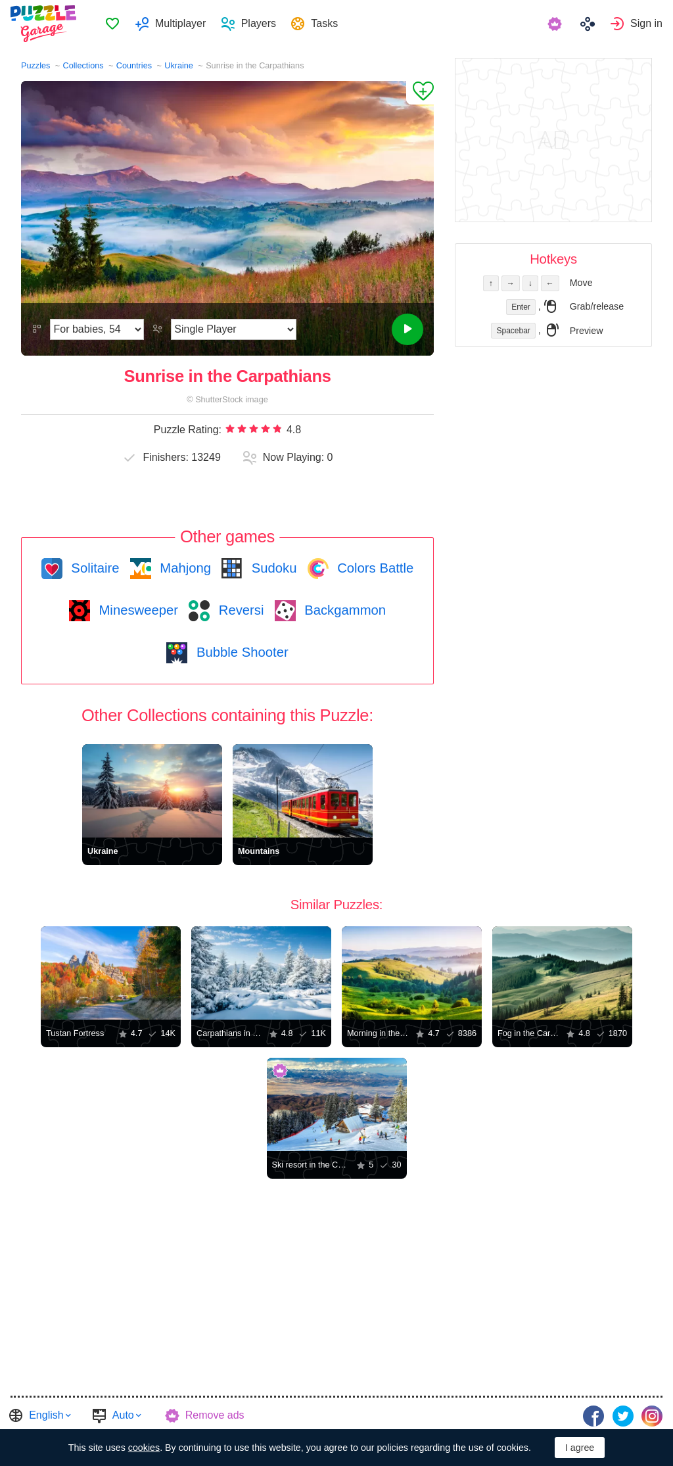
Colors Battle (374, 568)
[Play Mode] (233, 329)
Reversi (239, 610)
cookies (144, 1447)
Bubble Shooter (240, 652)
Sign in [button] (646, 23)
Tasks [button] (324, 23)
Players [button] (258, 23)
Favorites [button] (112, 24)
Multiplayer (180, 23)
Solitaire (94, 568)
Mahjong (183, 568)
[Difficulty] (97, 329)
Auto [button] (123, 1415)
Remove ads (214, 1415)
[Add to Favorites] (420, 93)
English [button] (46, 1415)
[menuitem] (112, 24)
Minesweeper (136, 610)
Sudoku (272, 568)
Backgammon (343, 610)
